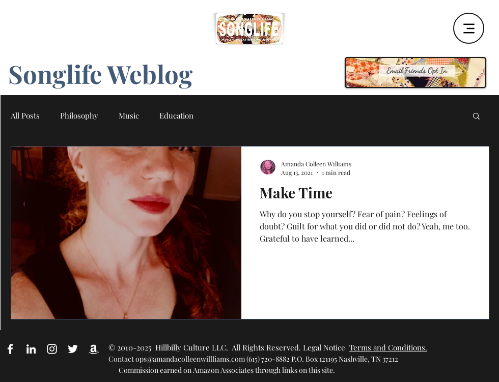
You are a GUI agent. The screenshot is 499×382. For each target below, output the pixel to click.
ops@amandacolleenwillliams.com (190, 359)
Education (176, 115)
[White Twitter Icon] (72, 349)
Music (129, 115)
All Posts (25, 115)
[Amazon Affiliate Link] (93, 349)
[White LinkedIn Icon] (31, 349)
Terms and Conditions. (388, 347)
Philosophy (79, 115)
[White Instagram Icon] (52, 349)
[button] (476, 116)
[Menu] (468, 28)
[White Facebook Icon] (10, 349)
